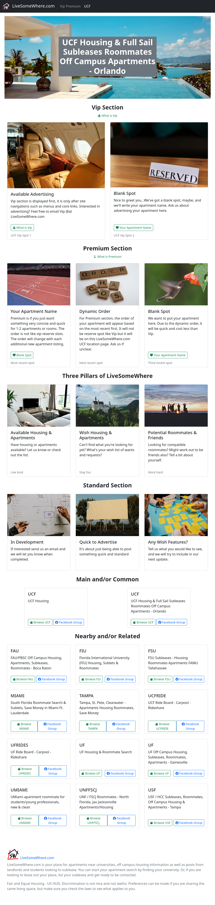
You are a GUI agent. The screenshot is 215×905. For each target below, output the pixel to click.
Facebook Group (68, 622)
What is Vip (107, 116)
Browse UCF (40, 622)
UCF (87, 6)
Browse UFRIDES (25, 771)
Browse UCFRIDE (162, 726)
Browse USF (160, 823)
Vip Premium (70, 6)
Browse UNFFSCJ (93, 820)
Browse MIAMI (24, 726)
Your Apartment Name (133, 228)
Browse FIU (91, 679)
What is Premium (107, 257)
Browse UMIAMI (25, 820)
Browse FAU (23, 679)
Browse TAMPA (93, 726)
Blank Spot (22, 355)
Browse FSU (160, 679)
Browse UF (90, 773)
